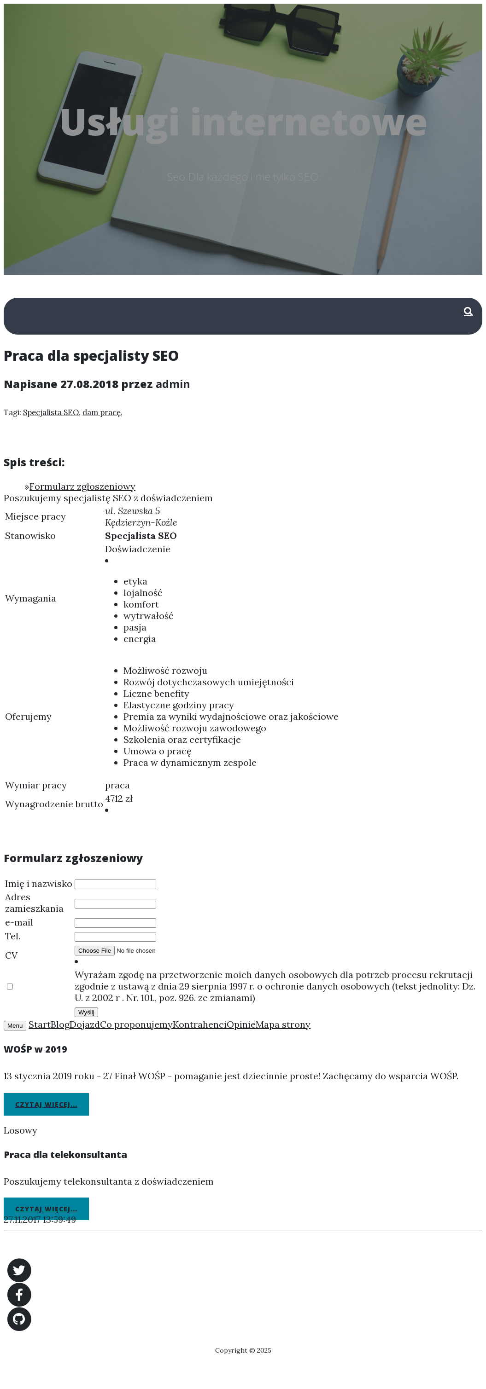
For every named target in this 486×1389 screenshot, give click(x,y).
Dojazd (85, 1024)
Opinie (241, 1024)
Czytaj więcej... (46, 1104)
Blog (60, 1024)
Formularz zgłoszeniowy (82, 486)
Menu (15, 1025)
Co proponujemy (136, 1024)
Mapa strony (283, 1024)
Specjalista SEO (51, 412)
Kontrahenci (200, 1024)
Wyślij (86, 1012)
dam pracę (101, 412)
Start (40, 1024)
